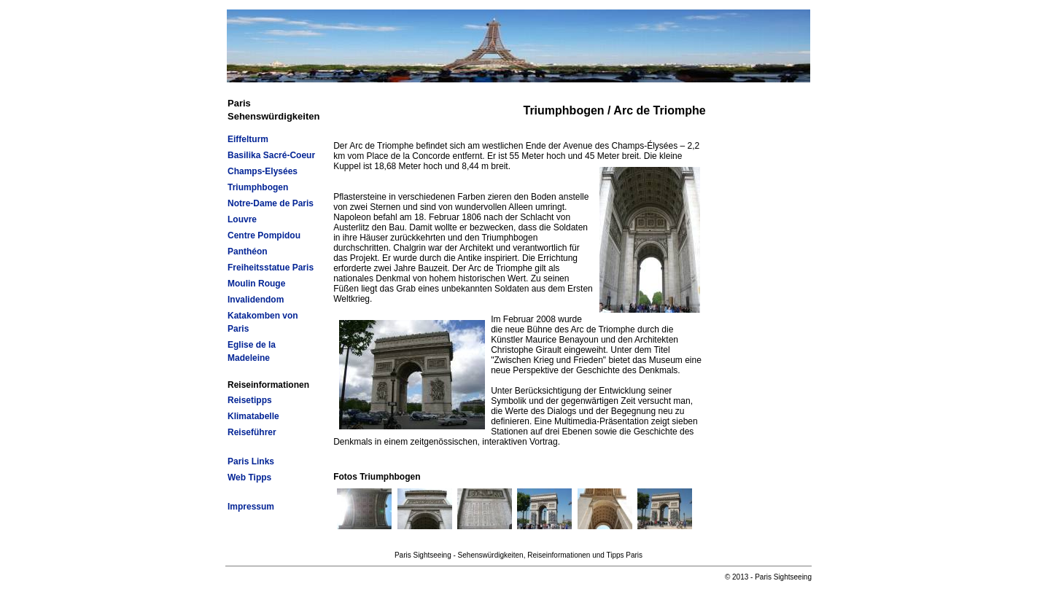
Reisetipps (250, 400)
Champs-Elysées (263, 171)
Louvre (242, 219)
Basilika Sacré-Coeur (271, 155)
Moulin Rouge (256, 283)
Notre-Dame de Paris (271, 203)
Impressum (251, 507)
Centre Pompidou (264, 235)
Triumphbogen (258, 187)
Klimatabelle (253, 416)
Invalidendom (256, 299)
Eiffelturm (248, 139)
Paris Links (251, 461)
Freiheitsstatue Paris (271, 267)
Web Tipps (249, 477)
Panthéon (248, 251)
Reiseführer (252, 432)
